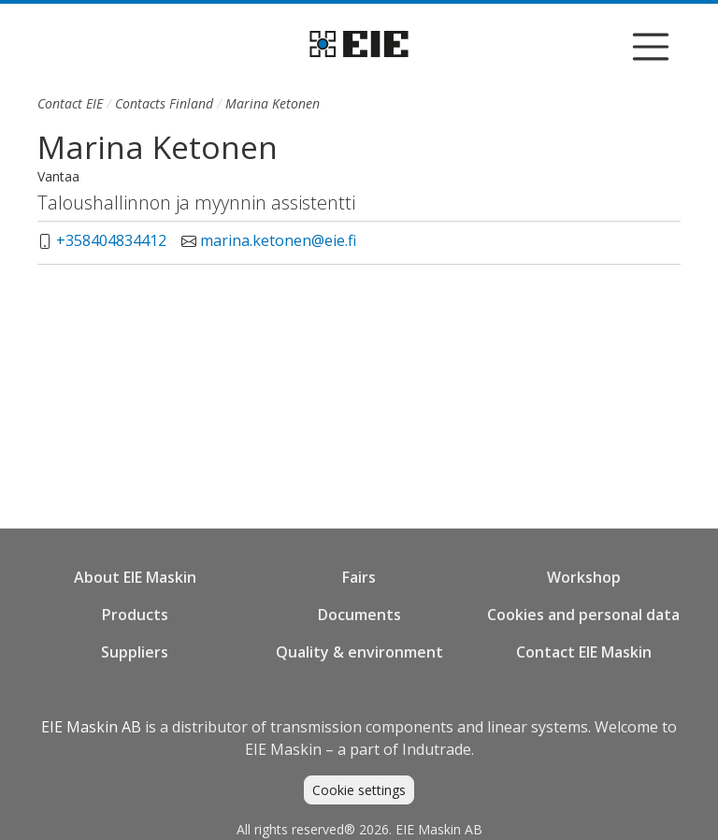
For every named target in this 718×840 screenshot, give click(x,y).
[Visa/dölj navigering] (651, 46)
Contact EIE (70, 103)
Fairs (359, 577)
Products (135, 614)
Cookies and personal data (583, 614)
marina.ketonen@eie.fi (278, 240)
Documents (359, 614)
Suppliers (134, 652)
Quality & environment (359, 652)
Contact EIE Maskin (584, 652)
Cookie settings (359, 790)
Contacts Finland (164, 103)
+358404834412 (111, 240)
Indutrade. (438, 749)
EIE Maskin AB (91, 727)
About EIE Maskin (135, 577)
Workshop (584, 577)
